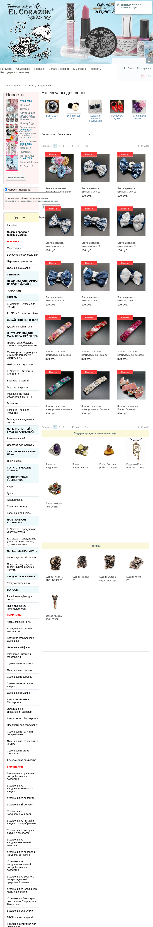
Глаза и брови (15, 499)
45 (73, 146)
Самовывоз (23, 68)
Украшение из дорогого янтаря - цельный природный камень (20, 879)
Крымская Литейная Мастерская (18, 701)
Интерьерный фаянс (19, 647)
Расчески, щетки (117, 117)
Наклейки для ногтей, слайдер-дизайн (22, 282)
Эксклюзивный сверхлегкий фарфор (19, 710)
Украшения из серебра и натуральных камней (21, 853)
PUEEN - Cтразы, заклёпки (22, 313)
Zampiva (12, 225)
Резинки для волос (139, 117)
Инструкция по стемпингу (14, 72)
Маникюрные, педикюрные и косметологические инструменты (22, 355)
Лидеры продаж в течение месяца (95, 433)
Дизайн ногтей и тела (22, 320)
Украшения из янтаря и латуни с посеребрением (21, 822)
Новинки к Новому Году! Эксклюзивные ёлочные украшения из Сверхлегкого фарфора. (21, 127)
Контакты (96, 68)
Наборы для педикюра (20, 364)
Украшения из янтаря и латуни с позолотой (20, 831)
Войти (131, 68)
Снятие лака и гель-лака (21, 453)
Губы (10, 493)
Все (86, 146)
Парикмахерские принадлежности (16, 607)
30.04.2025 (26, 144)
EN (149, 76)
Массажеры (14, 248)
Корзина (125, 4)
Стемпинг (14, 274)
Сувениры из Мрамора (20, 663)
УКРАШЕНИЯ (15, 766)
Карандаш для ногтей (19, 513)
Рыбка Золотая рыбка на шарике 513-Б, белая (108, 467)
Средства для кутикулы (20, 444)
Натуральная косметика (16, 521)
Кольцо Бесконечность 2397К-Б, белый (80, 467)
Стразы (12, 297)
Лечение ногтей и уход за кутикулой (20, 430)
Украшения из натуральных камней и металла (20, 842)
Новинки (95, 545)
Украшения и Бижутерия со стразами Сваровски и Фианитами (21, 901)
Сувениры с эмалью (18, 268)
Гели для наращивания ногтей (20, 421)
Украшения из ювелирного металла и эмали (22, 890)
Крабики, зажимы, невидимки (95, 118)
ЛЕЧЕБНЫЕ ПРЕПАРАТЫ (22, 550)
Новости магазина (17, 189)
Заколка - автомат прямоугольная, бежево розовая (58, 354)
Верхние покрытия (17, 387)
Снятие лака (14, 461)
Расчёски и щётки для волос (20, 598)
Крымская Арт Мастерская (22, 718)
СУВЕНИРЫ (14, 615)
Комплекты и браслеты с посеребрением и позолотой (21, 776)
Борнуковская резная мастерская (19, 630)
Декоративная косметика (17, 478)
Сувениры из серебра (19, 676)
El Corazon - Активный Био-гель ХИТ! (20, 372)
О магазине (79, 68)
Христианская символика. (22, 760)
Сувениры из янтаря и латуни (20, 685)
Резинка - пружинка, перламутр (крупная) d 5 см (58, 191)
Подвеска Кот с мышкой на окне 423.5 (135, 467)
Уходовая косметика (22, 576)
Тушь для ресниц (17, 506)
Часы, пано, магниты (19, 621)
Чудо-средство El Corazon (22, 557)
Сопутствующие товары (19, 469)
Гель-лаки (12, 403)
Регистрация (144, 68)
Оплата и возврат (58, 68)
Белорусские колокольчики (22, 254)
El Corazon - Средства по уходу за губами (21, 530)
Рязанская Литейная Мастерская (19, 655)
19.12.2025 (26, 115)
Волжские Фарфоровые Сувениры (20, 639)
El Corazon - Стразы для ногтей (21, 305)
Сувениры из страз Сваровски (18, 752)
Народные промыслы (19, 261)
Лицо (10, 486)
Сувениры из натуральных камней (22, 742)
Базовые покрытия (18, 380)
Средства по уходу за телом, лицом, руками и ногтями (21, 567)
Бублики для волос (74, 117)
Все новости (16, 177)
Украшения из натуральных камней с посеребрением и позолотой (20, 865)
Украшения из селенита (21, 798)
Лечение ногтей (16, 438)
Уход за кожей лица (18, 583)
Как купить (6, 68)
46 (77, 146)
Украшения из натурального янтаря (19, 812)
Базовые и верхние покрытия (18, 411)
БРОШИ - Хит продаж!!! (20, 917)
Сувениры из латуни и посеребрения (20, 733)
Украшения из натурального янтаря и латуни (20, 788)
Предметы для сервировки (22, 725)
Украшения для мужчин (20, 910)
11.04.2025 (26, 158)
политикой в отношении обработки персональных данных (31, 201)
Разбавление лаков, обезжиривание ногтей (20, 395)
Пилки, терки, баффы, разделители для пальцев (22, 344)
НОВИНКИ (13, 241)
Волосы (13, 589)
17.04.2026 (26, 101)
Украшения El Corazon (20, 804)
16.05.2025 (26, 129)
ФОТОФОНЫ (14, 290)
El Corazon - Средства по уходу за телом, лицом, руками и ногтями (21, 541)
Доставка (39, 68)
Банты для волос (52, 117)
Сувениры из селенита (20, 670)
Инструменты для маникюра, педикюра (22, 334)
